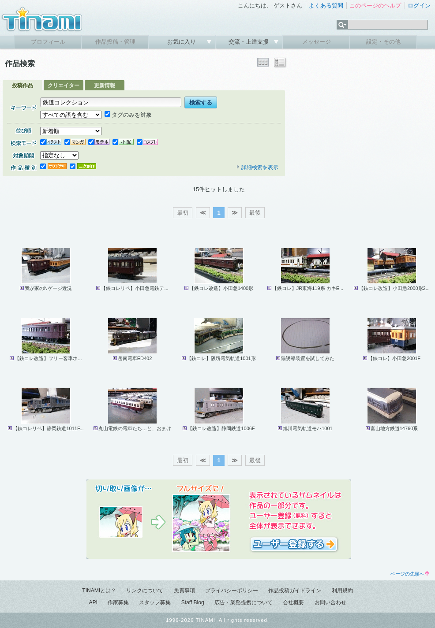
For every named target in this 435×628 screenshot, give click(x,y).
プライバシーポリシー (231, 590)
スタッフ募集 (155, 602)
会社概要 (293, 602)
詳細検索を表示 (257, 167)
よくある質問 (326, 5)
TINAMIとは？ (99, 590)
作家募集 (118, 602)
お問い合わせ (330, 602)
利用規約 (342, 590)
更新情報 (104, 85)
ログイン (419, 5)
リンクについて (144, 590)
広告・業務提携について (243, 602)
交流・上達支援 (249, 41)
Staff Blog (192, 602)
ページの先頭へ (409, 573)
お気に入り (182, 41)
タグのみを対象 (128, 114)
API (93, 602)
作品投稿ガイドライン (294, 590)
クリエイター (63, 85)
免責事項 (184, 590)
